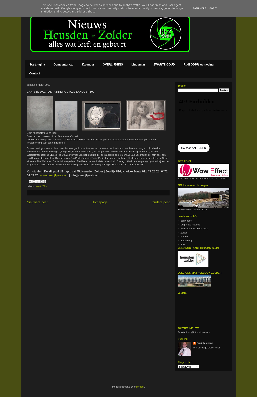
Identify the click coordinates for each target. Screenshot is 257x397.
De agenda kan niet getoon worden (203, 118)
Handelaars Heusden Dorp (194, 228)
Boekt (183, 244)
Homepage (100, 202)
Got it (213, 8)
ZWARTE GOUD (164, 64)
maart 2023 (41, 186)
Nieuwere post (37, 202)
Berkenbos (186, 220)
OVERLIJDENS (113, 64)
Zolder (183, 232)
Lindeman (138, 64)
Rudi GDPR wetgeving (198, 64)
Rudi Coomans (205, 343)
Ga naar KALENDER (193, 147)
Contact (34, 73)
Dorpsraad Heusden (190, 224)
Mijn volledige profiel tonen (207, 347)
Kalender (88, 64)
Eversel (184, 236)
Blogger (140, 386)
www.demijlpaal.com (53, 175)
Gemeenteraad (63, 64)
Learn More (199, 8)
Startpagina (37, 64)
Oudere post (161, 202)
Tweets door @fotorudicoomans (194, 332)
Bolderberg (186, 240)
